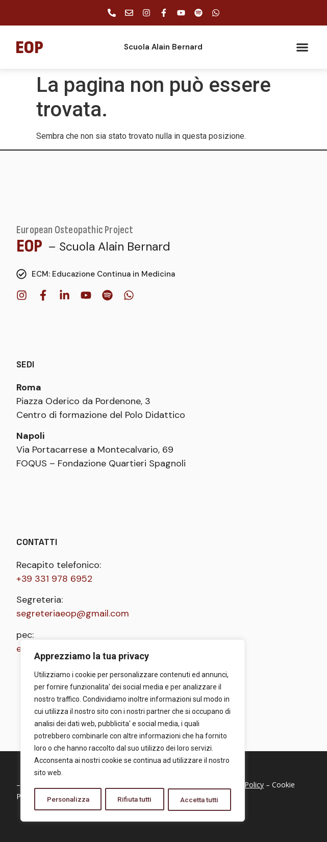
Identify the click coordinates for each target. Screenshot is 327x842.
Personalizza (68, 800)
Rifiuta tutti (135, 800)
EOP (29, 246)
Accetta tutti (200, 800)
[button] (302, 47)
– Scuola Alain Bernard (109, 246)
